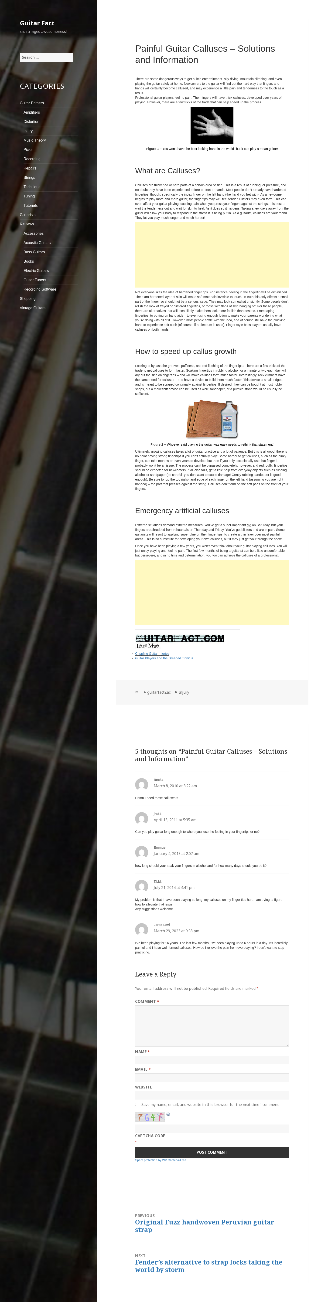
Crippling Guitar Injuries (152, 653)
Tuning (29, 196)
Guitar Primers (32, 103)
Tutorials (31, 205)
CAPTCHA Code (150, 1135)
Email (143, 1069)
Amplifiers (32, 112)
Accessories (34, 233)
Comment (147, 1001)
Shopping (28, 299)
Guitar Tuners (35, 280)
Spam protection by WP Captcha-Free (160, 1160)
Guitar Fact (37, 23)
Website (143, 1087)
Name (142, 1051)
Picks (28, 150)
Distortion (31, 122)
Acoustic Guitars (37, 243)
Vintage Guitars (32, 308)
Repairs (30, 168)
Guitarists (28, 215)
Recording (32, 159)
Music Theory (35, 140)
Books (29, 261)
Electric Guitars (36, 271)
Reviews (27, 224)
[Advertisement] (212, 255)
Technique (32, 187)
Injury (28, 131)
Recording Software (40, 289)
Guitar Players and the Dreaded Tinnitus (164, 658)
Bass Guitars (34, 252)
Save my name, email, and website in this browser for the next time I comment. (210, 1104)
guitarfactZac (159, 692)
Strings (29, 178)
